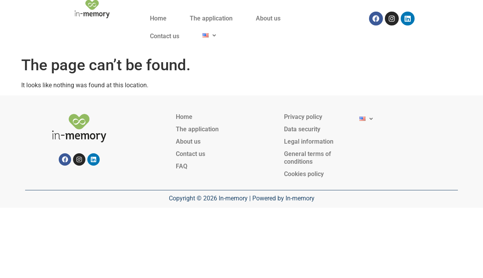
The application (211, 18)
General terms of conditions (307, 157)
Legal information (308, 141)
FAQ (181, 166)
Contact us (164, 36)
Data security (302, 129)
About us (268, 18)
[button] (209, 35)
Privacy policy (303, 116)
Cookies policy (304, 174)
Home (158, 18)
